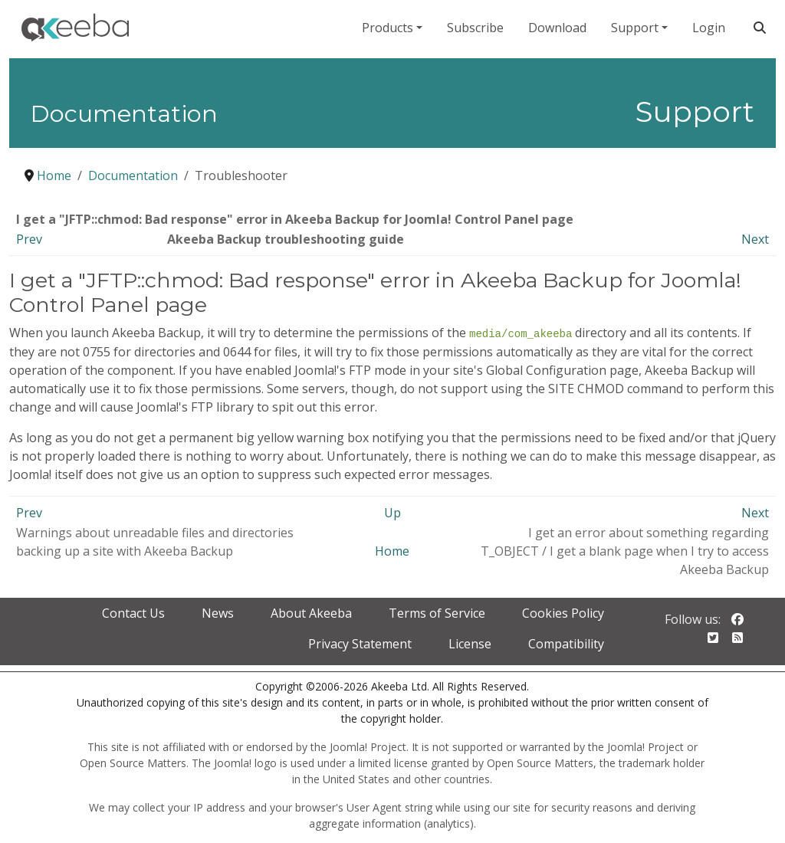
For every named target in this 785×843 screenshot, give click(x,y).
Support (635, 27)
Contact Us (133, 612)
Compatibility (566, 643)
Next (755, 239)
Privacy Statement (360, 643)
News (218, 612)
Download (557, 27)
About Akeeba (311, 612)
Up (392, 512)
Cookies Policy (563, 612)
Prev (29, 239)
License (469, 643)
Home (392, 550)
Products (387, 27)
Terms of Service (437, 612)
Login (708, 27)
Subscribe (475, 27)
